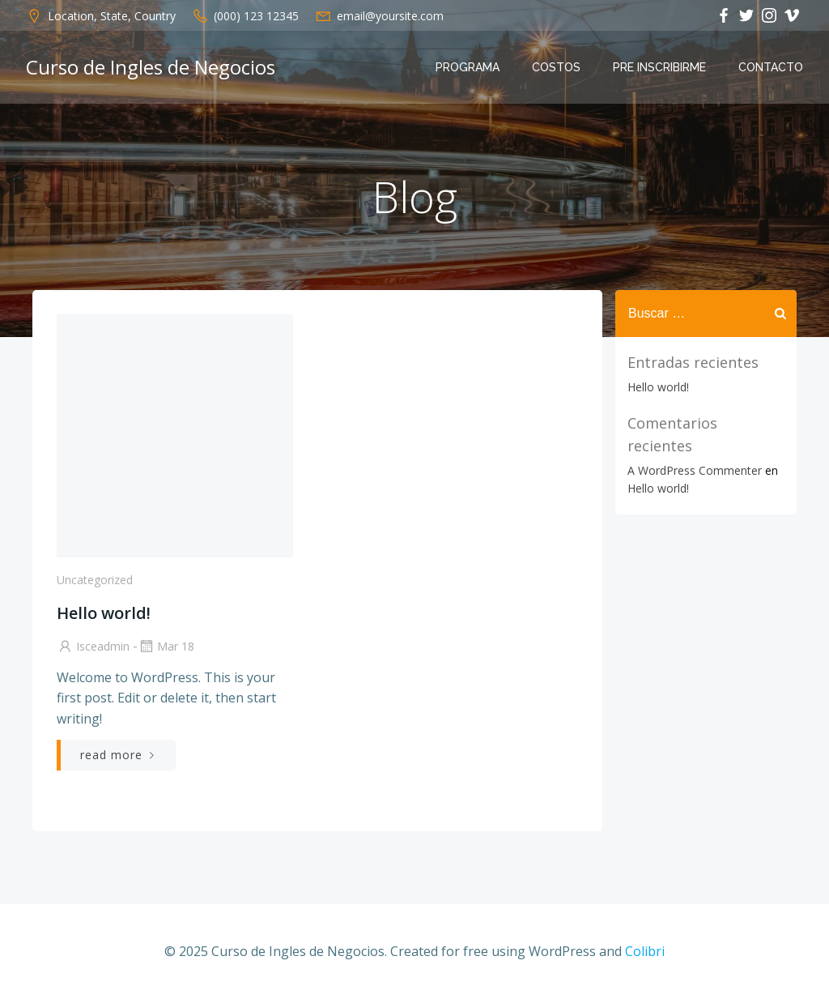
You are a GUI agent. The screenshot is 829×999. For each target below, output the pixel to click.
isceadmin (93, 646)
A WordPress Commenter (694, 470)
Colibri (645, 951)
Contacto (770, 67)
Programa (468, 67)
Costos (556, 67)
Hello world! (658, 387)
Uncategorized (95, 579)
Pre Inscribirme (659, 67)
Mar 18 (166, 646)
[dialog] (798, 966)
